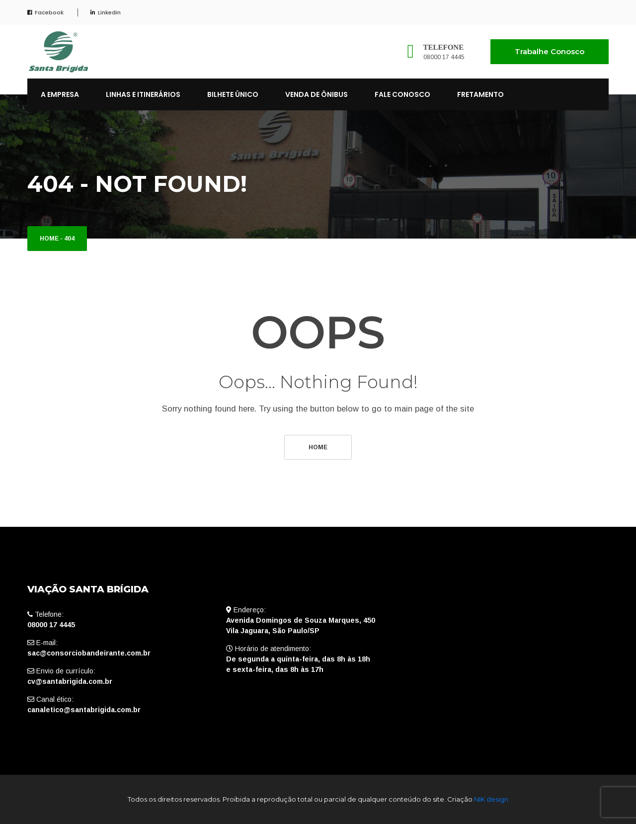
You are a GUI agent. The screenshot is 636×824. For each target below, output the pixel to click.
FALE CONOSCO (402, 94)
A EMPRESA (60, 94)
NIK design (491, 799)
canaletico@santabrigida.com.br (84, 710)
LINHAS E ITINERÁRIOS (143, 94)
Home (49, 238)
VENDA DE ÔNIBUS (316, 94)
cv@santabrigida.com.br (69, 681)
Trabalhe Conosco (549, 51)
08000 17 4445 (444, 57)
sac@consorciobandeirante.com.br (89, 653)
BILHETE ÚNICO (232, 94)
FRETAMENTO (480, 94)
